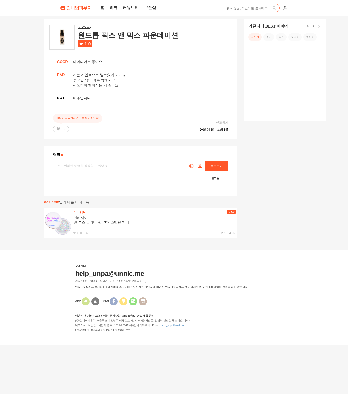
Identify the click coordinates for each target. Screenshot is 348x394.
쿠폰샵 (150, 7)
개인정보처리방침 (98, 315)
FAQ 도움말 (129, 315)
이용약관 (80, 315)
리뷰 (113, 7)
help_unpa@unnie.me (173, 325)
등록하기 (216, 166)
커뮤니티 (131, 7)
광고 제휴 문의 (145, 315)
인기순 (218, 178)
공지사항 (115, 315)
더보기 (314, 26)
